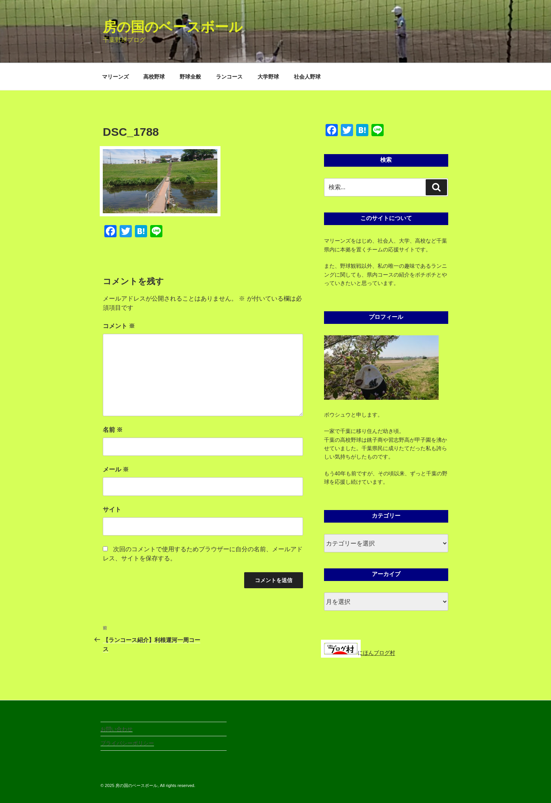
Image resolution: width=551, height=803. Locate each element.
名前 (113, 429)
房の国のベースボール (173, 27)
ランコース (229, 77)
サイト (112, 509)
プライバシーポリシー (127, 743)
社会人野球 (307, 77)
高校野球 (154, 77)
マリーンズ (115, 77)
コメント (119, 326)
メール (116, 469)
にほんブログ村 (359, 653)
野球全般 (190, 77)
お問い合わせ (116, 729)
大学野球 (268, 77)
